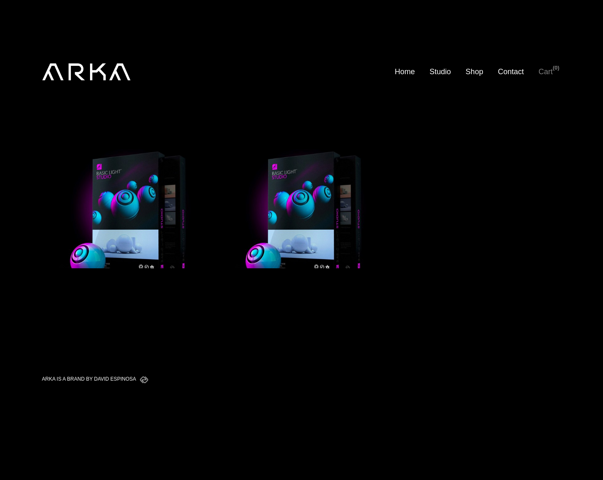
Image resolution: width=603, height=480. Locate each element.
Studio (440, 71)
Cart (546, 71)
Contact (511, 71)
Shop (474, 71)
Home (405, 71)
